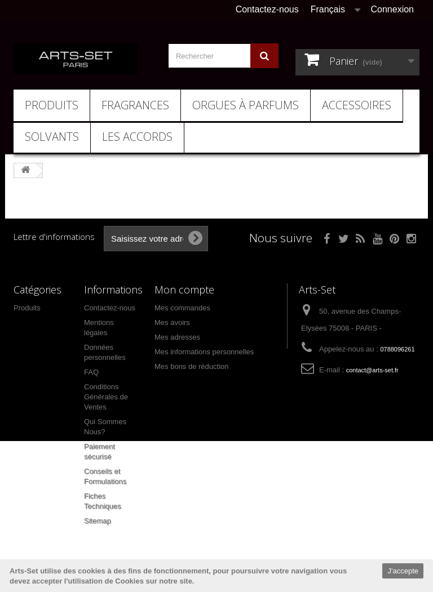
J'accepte (402, 571)
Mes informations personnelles (204, 352)
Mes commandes (182, 308)
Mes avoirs (172, 322)
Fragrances (135, 105)
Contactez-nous (267, 9)
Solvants (52, 136)
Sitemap (97, 521)
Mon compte (184, 289)
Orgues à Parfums (245, 105)
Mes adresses (177, 337)
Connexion (392, 9)
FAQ (91, 372)
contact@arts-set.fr (372, 370)
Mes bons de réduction (191, 366)
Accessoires (356, 105)
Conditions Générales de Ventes (106, 396)
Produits (51, 105)
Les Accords (137, 136)
